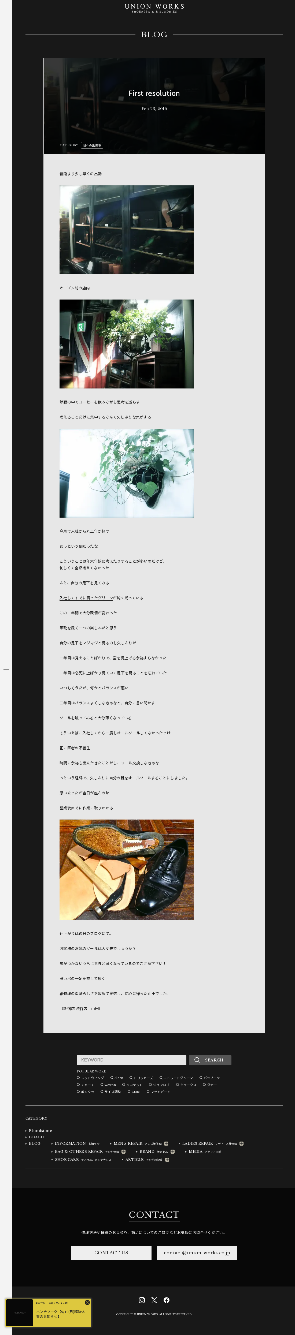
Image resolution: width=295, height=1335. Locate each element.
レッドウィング (92, 1077)
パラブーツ (212, 1077)
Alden (119, 1077)
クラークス (188, 1084)
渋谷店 (81, 1008)
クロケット (134, 1084)
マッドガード (161, 1091)
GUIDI (136, 1091)
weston (110, 1084)
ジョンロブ (161, 1084)
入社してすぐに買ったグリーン (86, 597)
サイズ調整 (113, 1091)
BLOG (154, 34)
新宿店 (69, 1008)
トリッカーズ (143, 1077)
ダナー (212, 1084)
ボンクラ (87, 1091)
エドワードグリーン (178, 1077)
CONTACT (154, 1215)
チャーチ (87, 1084)
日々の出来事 (92, 145)
